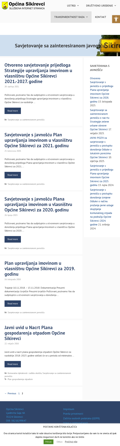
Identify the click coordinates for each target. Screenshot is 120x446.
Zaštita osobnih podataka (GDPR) (81, 418)
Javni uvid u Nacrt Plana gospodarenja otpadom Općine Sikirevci (35, 332)
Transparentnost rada (73, 17)
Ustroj (75, 5)
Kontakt (100, 17)
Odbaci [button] (59, 442)
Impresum (68, 409)
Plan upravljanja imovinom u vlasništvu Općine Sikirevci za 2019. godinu (40, 268)
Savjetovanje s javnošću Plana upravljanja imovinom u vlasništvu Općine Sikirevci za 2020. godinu (38, 204)
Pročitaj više (71, 441)
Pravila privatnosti (73, 413)
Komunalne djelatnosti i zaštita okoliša (25, 373)
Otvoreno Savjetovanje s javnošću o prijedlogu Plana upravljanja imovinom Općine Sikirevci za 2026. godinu (101, 90)
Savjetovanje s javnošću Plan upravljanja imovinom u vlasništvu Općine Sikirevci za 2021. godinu (38, 140)
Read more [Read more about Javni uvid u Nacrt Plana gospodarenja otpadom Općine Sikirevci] (13, 364)
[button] (116, 19)
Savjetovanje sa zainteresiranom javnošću (26, 119)
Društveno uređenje (103, 5)
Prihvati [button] (48, 442)
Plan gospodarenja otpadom (20, 379)
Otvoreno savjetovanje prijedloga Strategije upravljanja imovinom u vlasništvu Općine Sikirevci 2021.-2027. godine (38, 73)
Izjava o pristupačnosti (75, 423)
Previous (10, 393)
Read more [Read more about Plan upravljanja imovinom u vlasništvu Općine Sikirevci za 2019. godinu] (13, 303)
